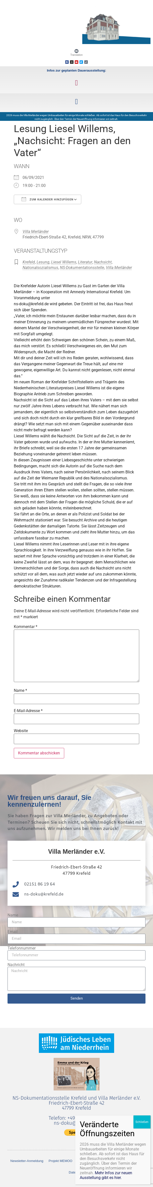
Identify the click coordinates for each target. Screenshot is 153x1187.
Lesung (43, 262)
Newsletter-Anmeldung (26, 1161)
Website (21, 731)
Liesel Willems (63, 262)
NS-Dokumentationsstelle (82, 267)
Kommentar (25, 627)
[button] (76, 82)
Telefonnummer (22, 948)
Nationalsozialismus (40, 267)
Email (13, 932)
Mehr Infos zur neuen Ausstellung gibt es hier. (106, 1175)
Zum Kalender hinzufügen (47, 199)
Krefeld (29, 262)
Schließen (141, 1122)
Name (20, 691)
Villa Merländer (36, 231)
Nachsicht (103, 262)
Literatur (85, 262)
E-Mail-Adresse (28, 711)
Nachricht (16, 965)
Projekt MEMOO (60, 1161)
